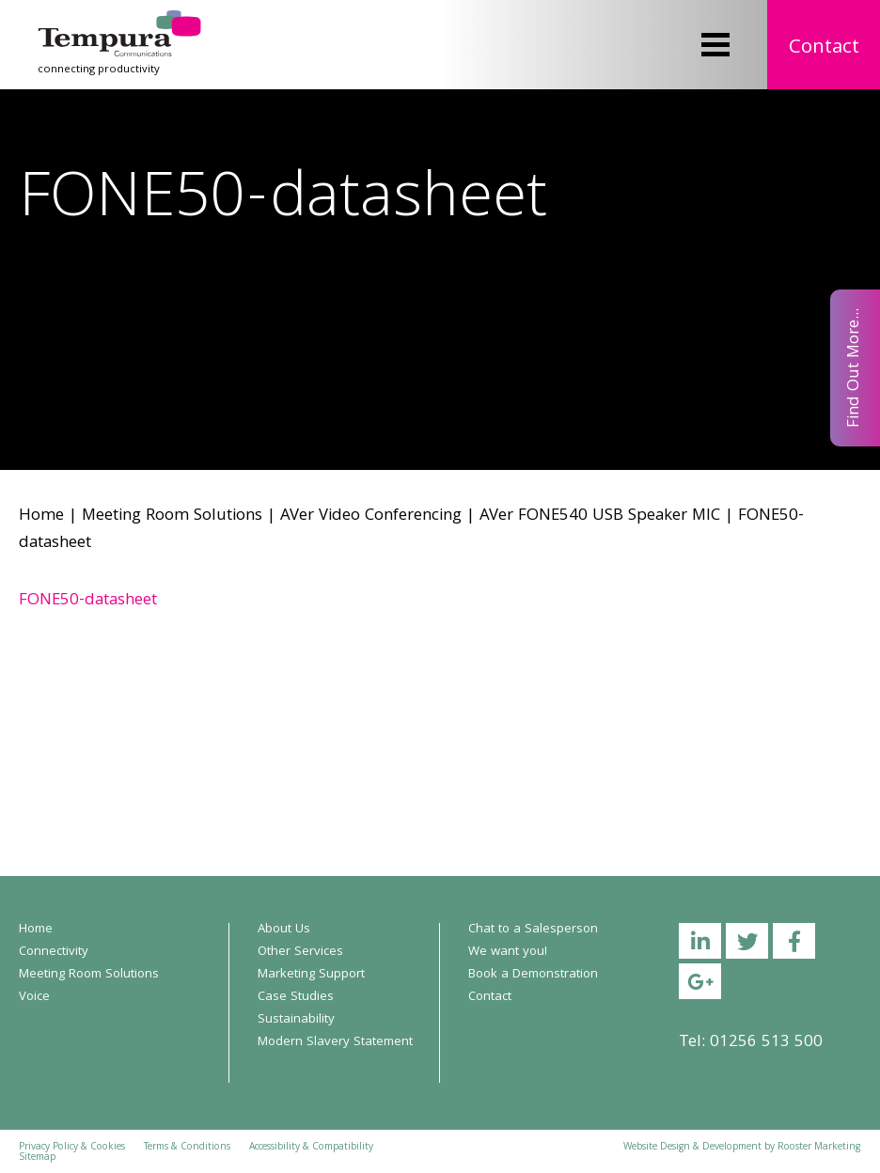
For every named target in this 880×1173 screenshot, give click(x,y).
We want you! (507, 952)
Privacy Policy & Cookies (72, 1147)
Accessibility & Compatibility (311, 1147)
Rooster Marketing (819, 1147)
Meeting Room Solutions (172, 516)
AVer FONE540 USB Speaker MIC (599, 516)
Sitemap (37, 1158)
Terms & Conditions (187, 1147)
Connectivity (53, 952)
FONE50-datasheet (88, 601)
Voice (34, 997)
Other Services (300, 952)
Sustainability (296, 1019)
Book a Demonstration (533, 974)
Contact (824, 48)
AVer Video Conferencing (371, 516)
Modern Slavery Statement (335, 1042)
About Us (284, 929)
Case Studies (296, 997)
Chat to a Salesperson (533, 929)
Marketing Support (311, 974)
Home (41, 516)
